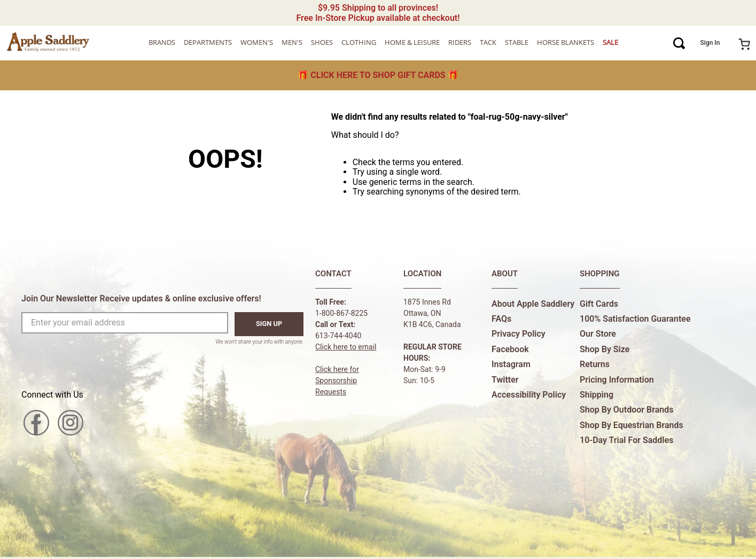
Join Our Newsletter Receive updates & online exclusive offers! (141, 298)
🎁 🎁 (378, 75)
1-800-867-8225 (341, 313)
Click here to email (346, 347)
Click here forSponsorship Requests (337, 380)
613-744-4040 (338, 335)
